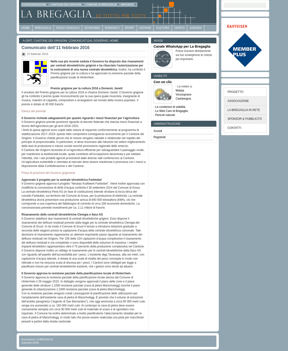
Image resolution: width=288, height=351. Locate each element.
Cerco (179, 28)
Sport (129, 28)
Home (114, 40)
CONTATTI (234, 128)
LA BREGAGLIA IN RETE (244, 110)
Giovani (145, 28)
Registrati (160, 137)
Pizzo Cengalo (67, 28)
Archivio (129, 4)
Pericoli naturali (165, 115)
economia (92, 28)
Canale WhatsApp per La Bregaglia (182, 46)
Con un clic (163, 82)
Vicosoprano (184, 94)
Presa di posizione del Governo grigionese (48, 173)
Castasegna (183, 98)
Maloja (180, 90)
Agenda (196, 28)
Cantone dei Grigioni (67, 4)
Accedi (158, 131)
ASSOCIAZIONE (238, 101)
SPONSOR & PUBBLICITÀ (245, 118)
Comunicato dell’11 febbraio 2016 (56, 47)
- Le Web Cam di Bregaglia (171, 111)
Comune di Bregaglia (102, 4)
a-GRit (27, 40)
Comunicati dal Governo (88, 40)
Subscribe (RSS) (30, 342)
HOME (25, 28)
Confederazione (35, 4)
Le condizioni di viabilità (170, 107)
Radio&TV (112, 28)
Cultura (162, 28)
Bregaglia (43, 28)
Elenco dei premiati (34, 111)
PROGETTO (236, 92)
